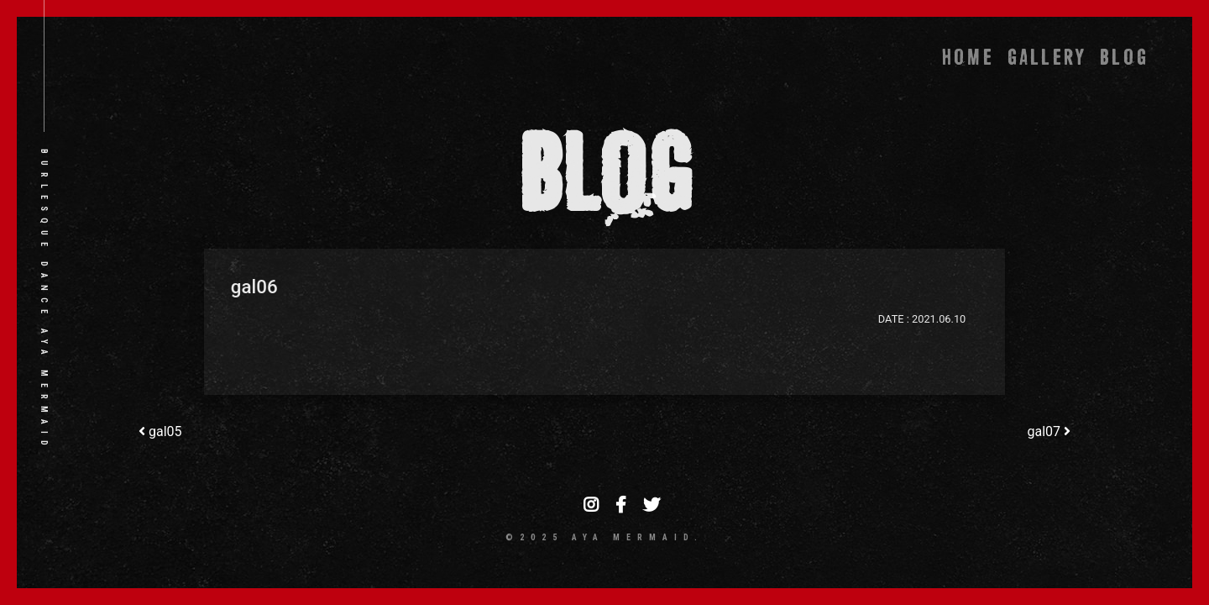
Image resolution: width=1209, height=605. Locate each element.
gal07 (1048, 431)
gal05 (160, 431)
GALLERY (1047, 57)
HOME (968, 57)
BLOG (1124, 57)
